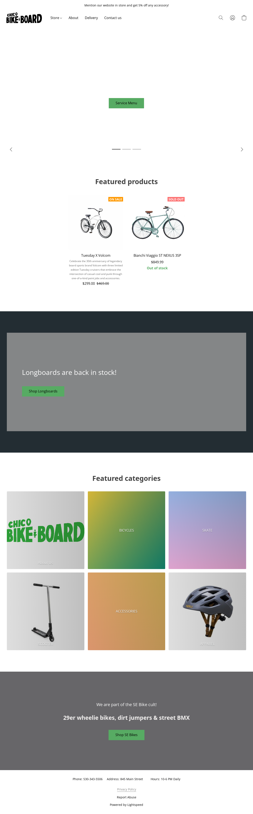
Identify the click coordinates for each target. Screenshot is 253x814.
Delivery (91, 17)
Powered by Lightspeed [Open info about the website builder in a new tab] (126, 805)
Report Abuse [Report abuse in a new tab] (126, 797)
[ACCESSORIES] (126, 611)
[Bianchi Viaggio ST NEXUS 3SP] (157, 242)
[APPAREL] (207, 611)
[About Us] (45, 530)
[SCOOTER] (45, 611)
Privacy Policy (126, 789)
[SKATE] (207, 530)
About (73, 17)
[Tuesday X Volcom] (95, 242)
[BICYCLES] (126, 530)
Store (56, 17)
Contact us (113, 17)
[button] (24, 17)
